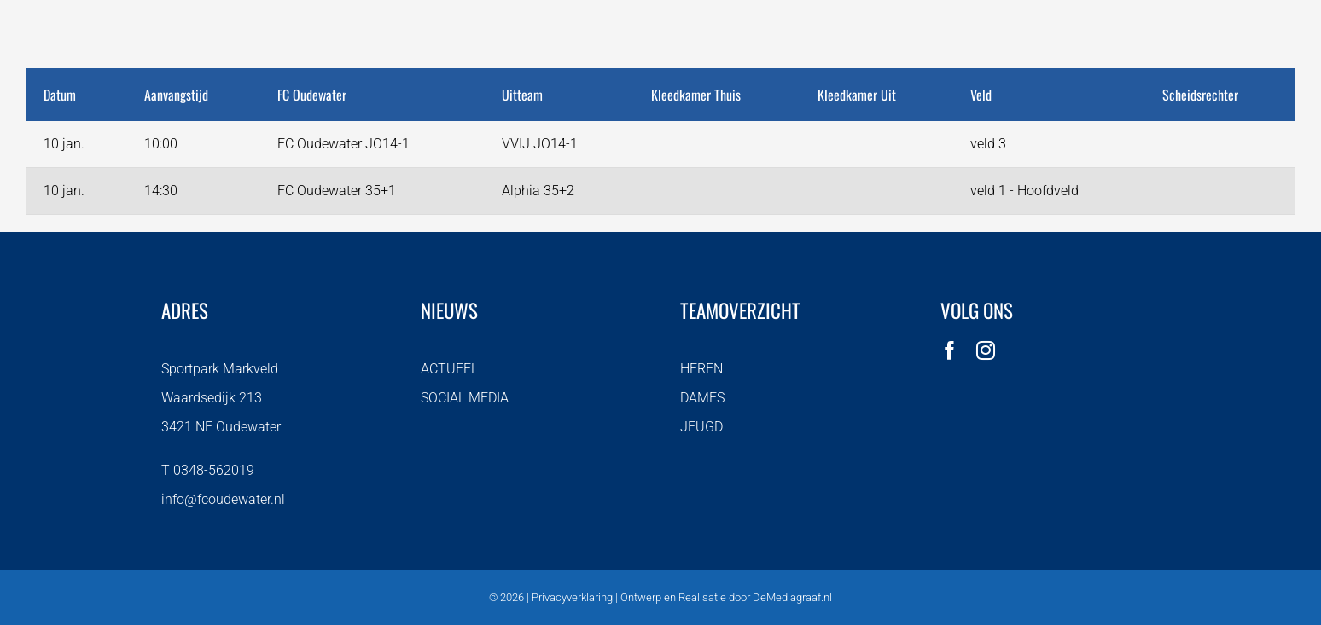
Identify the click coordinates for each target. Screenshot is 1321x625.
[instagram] (985, 350)
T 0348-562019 (207, 470)
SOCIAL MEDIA (465, 398)
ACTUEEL (449, 369)
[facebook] (949, 350)
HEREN (701, 369)
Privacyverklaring (572, 597)
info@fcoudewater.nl (223, 499)
